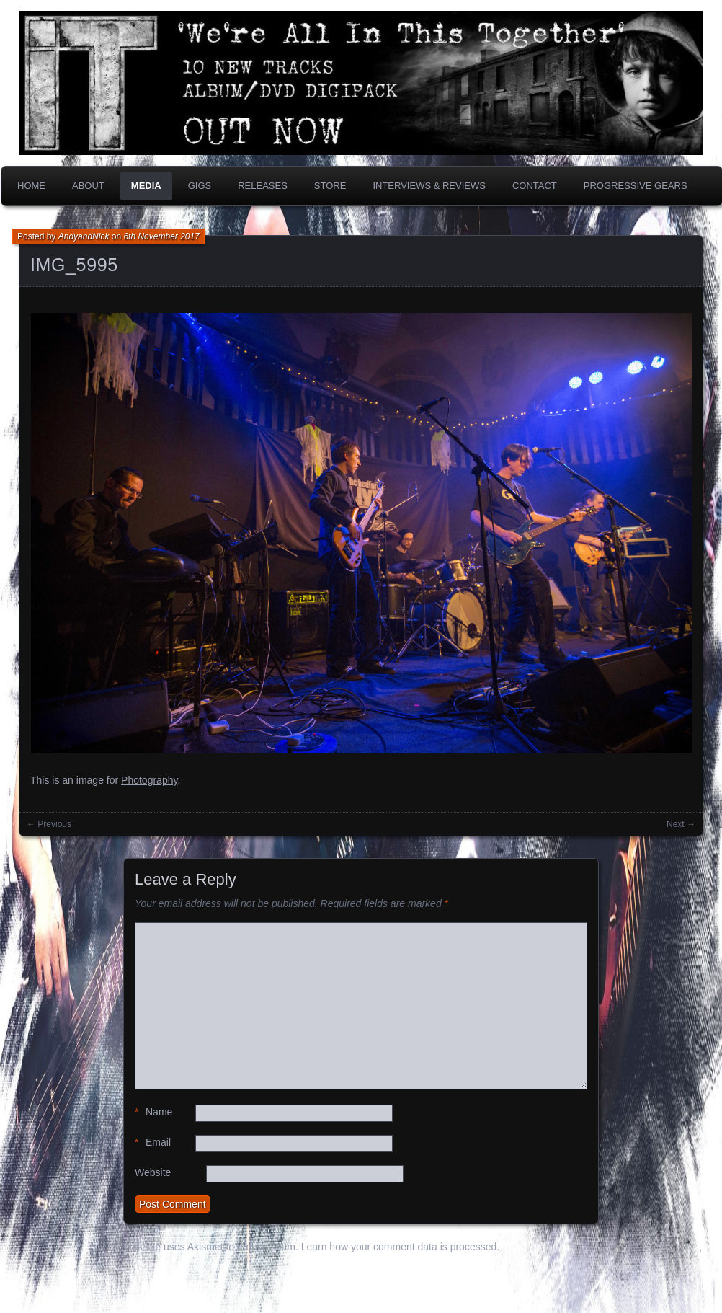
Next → (681, 824)
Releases (263, 185)
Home (31, 185)
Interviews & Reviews (429, 185)
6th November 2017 (161, 236)
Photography (149, 780)
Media (146, 185)
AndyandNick (84, 236)
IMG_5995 (74, 265)
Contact (534, 185)
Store (330, 185)
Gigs (200, 185)
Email (153, 1142)
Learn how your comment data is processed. (400, 1246)
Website (153, 1172)
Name (153, 1112)
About (88, 185)
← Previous (49, 824)
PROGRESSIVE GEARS (635, 185)
